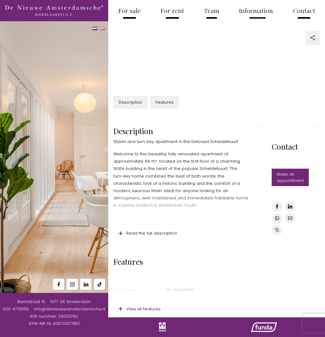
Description (130, 102)
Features (165, 102)
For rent (172, 10)
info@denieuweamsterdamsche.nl (69, 309)
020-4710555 (16, 309)
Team (211, 10)
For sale (129, 10)
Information (256, 10)
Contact (304, 10)
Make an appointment (290, 177)
